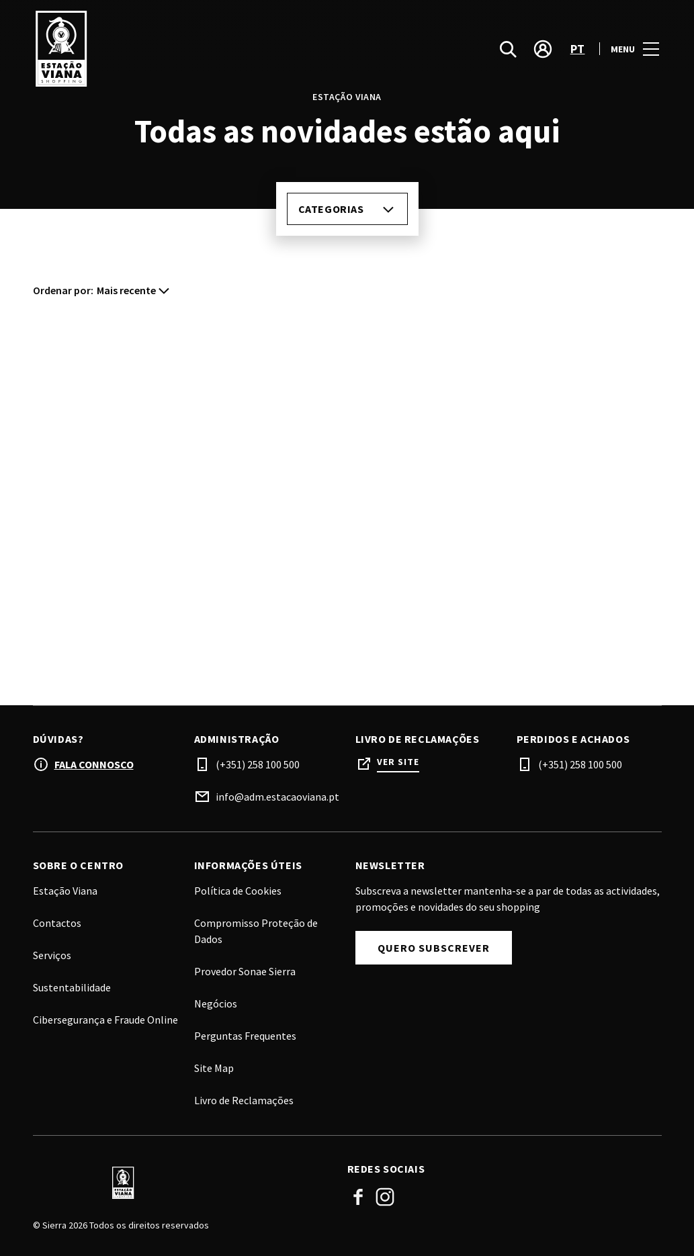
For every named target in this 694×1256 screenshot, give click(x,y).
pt (577, 61)
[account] (543, 60)
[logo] (191, 60)
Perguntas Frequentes (245, 1035)
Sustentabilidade (72, 987)
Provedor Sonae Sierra (245, 971)
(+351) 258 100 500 (258, 764)
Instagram (385, 1197)
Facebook (358, 1197)
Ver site (398, 762)
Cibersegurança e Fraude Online (105, 1019)
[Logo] (182, 1183)
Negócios (215, 1003)
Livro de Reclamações (244, 1100)
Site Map (214, 1068)
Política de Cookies (237, 890)
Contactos (57, 923)
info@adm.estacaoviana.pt (277, 796)
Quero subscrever (434, 947)
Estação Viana (65, 890)
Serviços (52, 955)
